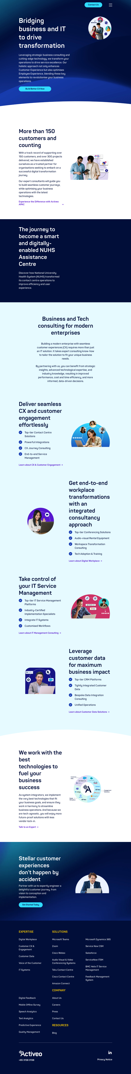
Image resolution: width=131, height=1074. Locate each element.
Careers (56, 1004)
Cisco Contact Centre (63, 976)
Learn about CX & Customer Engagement (39, 465)
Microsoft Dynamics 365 (98, 939)
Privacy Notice (104, 1059)
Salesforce (91, 953)
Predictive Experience (30, 1025)
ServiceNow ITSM (94, 959)
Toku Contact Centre (62, 970)
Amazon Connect (61, 983)
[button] (110, 5)
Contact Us (93, 4)
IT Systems (24, 970)
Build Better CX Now (35, 89)
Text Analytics (26, 1018)
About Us (56, 998)
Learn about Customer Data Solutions (88, 712)
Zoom (55, 946)
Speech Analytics (28, 1011)
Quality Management (29, 1032)
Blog (54, 1033)
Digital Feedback (27, 998)
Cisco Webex (58, 953)
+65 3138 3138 (26, 1060)
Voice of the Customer (30, 963)
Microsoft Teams (60, 939)
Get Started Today (30, 904)
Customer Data (26, 956)
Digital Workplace (28, 939)
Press (55, 1011)
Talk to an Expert (27, 827)
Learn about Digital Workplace (84, 561)
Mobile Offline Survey (29, 1004)
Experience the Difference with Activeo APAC (39, 203)
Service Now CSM (94, 946)
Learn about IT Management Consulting (39, 633)
